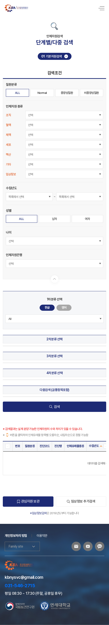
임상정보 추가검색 (81, 501)
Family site (22, 546)
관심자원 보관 (28, 501)
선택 (30, 115)
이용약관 (42, 535)
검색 (54, 407)
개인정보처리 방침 (16, 535)
